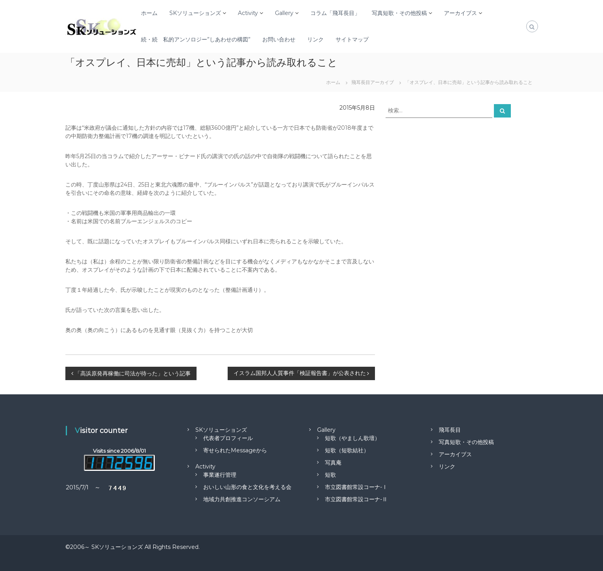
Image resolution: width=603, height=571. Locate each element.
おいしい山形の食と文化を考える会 (247, 487)
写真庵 (333, 462)
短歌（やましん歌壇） (352, 438)
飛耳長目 (450, 429)
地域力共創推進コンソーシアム (241, 499)
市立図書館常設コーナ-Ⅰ (356, 487)
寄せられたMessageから (235, 450)
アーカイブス (460, 13)
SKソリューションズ (195, 13)
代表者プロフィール (228, 438)
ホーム (149, 13)
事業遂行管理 (219, 474)
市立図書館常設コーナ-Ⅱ (356, 499)
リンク (315, 39)
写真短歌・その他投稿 (399, 13)
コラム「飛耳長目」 (335, 13)
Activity (248, 13)
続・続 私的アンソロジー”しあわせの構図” (195, 39)
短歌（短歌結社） (347, 450)
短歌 (330, 474)
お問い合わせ (278, 39)
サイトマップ (352, 39)
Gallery (284, 13)
